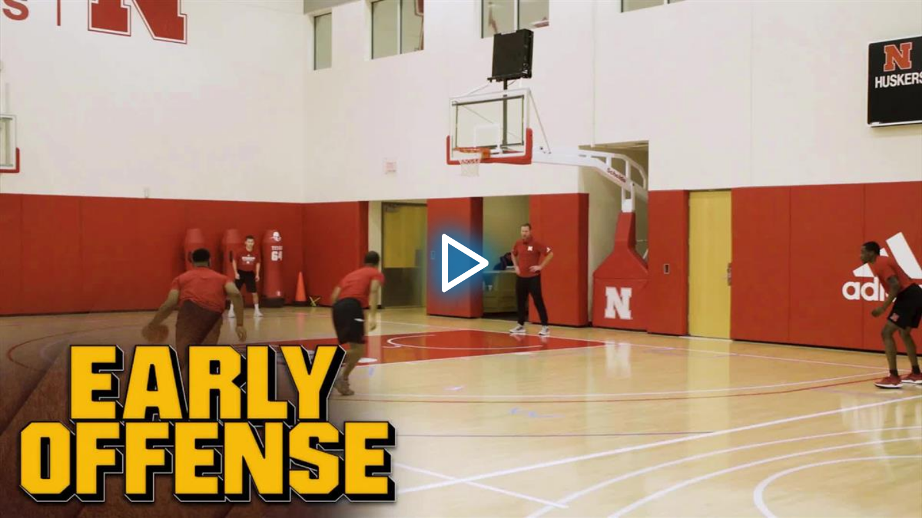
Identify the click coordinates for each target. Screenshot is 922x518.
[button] (461, 259)
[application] (461, 259)
